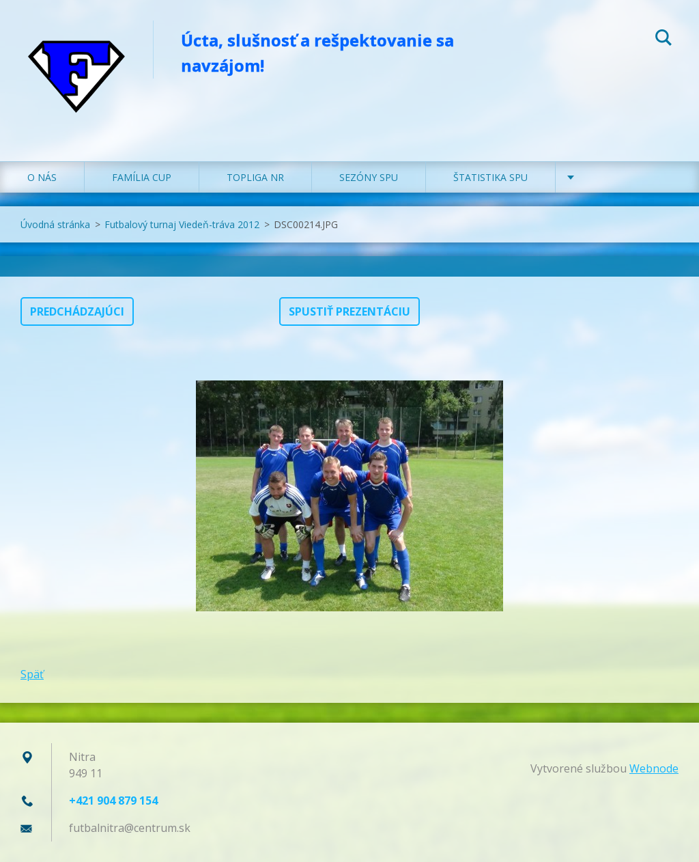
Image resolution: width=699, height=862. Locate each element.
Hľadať (663, 39)
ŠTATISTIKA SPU (490, 177)
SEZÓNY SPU (368, 177)
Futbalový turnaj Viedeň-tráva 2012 (181, 224)
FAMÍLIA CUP (141, 177)
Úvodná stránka (55, 224)
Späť (32, 674)
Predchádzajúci (77, 311)
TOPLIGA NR (255, 177)
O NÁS (42, 177)
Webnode (654, 768)
